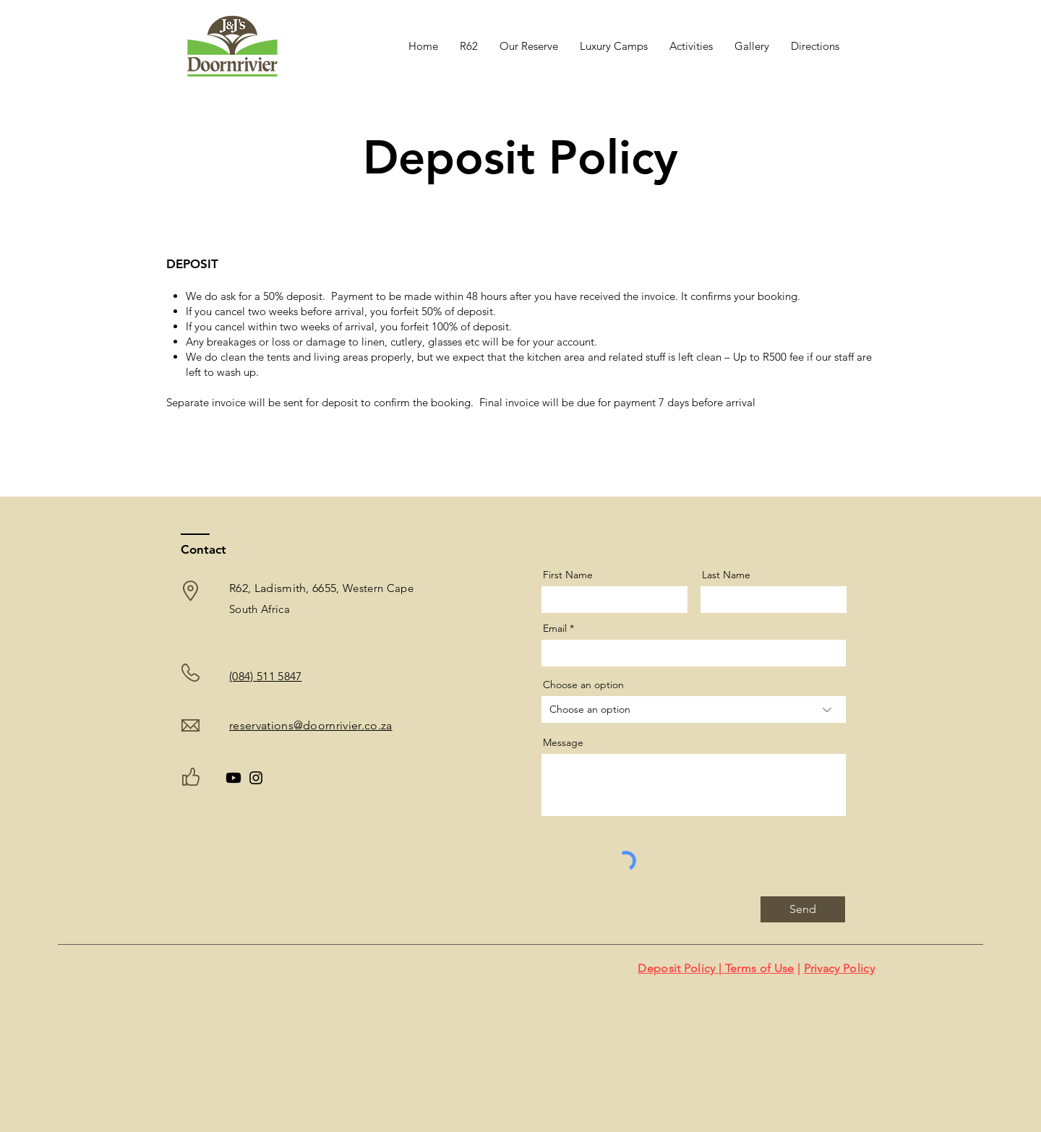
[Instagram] (256, 777)
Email (555, 628)
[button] (614, 46)
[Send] (803, 909)
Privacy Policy (839, 968)
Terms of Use (759, 968)
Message (563, 742)
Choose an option (583, 684)
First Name (568, 575)
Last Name (726, 575)
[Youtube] (233, 777)
